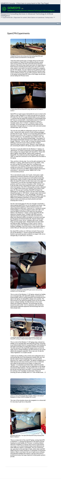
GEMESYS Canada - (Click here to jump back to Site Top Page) (25, 3)
